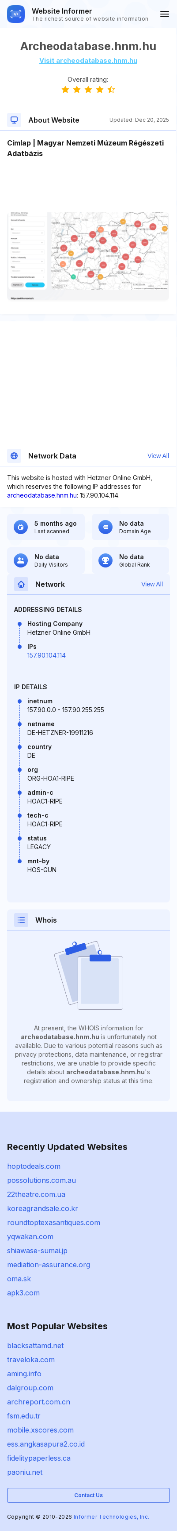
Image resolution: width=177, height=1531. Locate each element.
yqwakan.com (30, 1236)
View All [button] (158, 455)
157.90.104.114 (46, 655)
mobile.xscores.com (40, 1430)
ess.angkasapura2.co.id (46, 1444)
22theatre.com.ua (36, 1194)
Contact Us (88, 1495)
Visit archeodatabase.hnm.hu (88, 60)
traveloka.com (31, 1359)
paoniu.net (24, 1472)
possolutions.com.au (41, 1180)
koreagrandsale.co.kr (42, 1208)
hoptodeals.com (33, 1166)
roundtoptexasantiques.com (53, 1222)
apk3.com (23, 1292)
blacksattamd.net (35, 1345)
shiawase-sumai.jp (37, 1250)
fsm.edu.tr (24, 1415)
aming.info (24, 1373)
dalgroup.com (30, 1387)
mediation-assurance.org (48, 1264)
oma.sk (19, 1278)
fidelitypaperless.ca (39, 1458)
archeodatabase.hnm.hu (42, 495)
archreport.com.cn (38, 1401)
